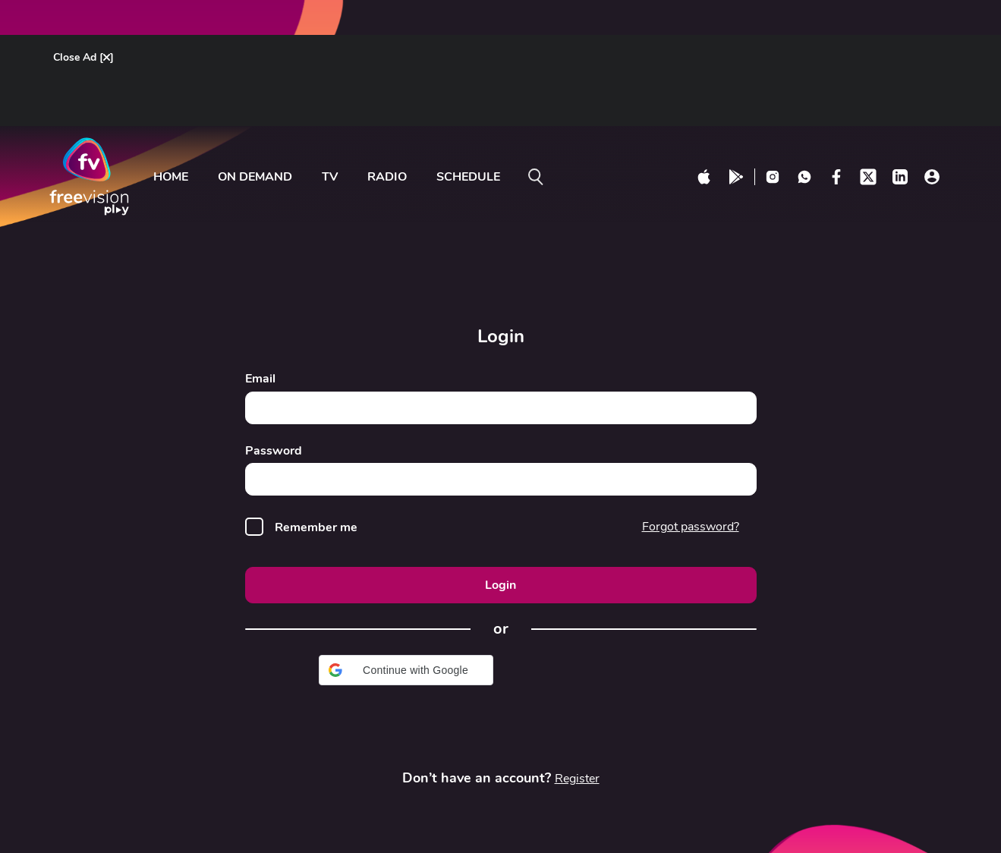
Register (577, 778)
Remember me (316, 528)
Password (273, 451)
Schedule (468, 176)
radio (387, 176)
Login (500, 585)
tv (330, 176)
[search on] (535, 177)
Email (260, 379)
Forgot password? (690, 526)
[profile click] (932, 177)
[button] (406, 670)
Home (170, 176)
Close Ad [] (83, 57)
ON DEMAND (255, 176)
